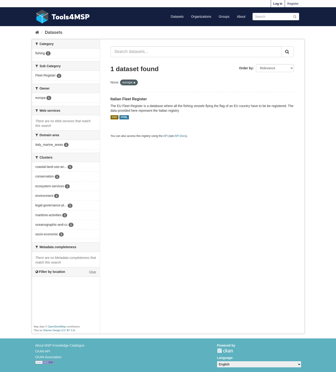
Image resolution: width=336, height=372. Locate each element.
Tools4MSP (71, 16)
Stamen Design (52, 330)
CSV (114, 117)
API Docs (180, 136)
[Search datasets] (276, 16)
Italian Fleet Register (129, 99)
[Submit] (295, 16)
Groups (224, 16)
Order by (246, 68)
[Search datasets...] (196, 51)
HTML (124, 117)
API (165, 136)
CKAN (225, 350)
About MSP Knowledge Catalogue (59, 345)
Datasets (177, 16)
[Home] (37, 32)
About (241, 16)
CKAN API (42, 351)
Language (224, 358)
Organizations (201, 16)
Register (292, 3)
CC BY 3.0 (68, 330)
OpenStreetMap (57, 326)
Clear (92, 272)
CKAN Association (48, 357)
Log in (277, 3)
